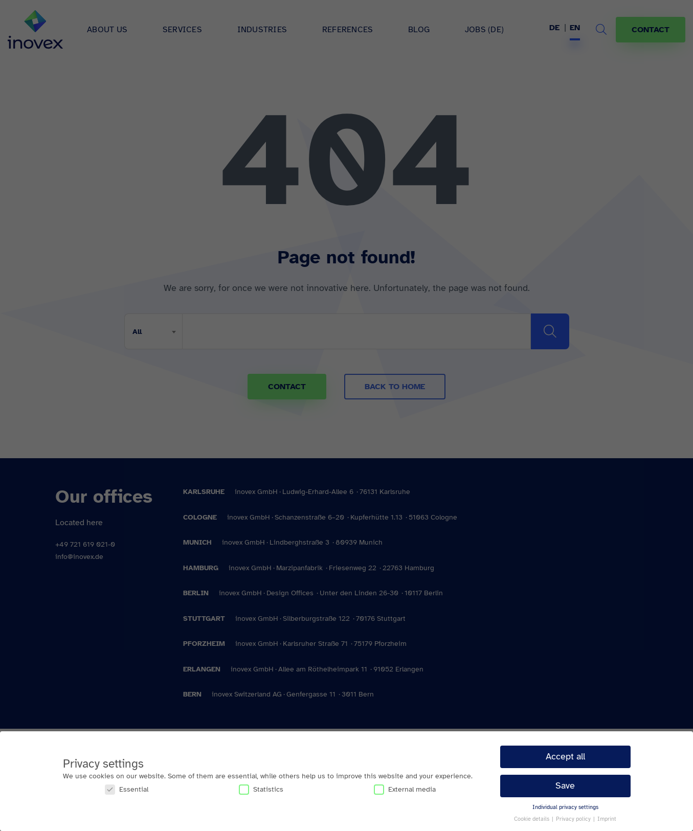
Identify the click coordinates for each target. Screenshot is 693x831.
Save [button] (565, 785)
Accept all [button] (565, 756)
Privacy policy (574, 819)
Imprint (606, 819)
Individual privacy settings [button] (565, 807)
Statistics (261, 789)
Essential (126, 789)
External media (405, 789)
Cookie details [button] (532, 819)
